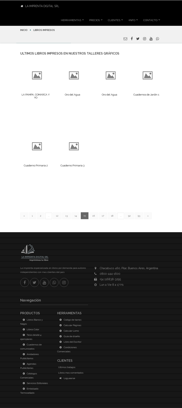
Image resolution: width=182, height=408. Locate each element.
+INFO (131, 20)
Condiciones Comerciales (67, 349)
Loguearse (66, 378)
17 (103, 215)
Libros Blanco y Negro (31, 321)
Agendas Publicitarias (28, 366)
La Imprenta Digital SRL (40, 6)
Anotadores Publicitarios (29, 356)
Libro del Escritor (69, 341)
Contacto (150, 20)
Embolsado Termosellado (29, 390)
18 (112, 215)
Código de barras (69, 319)
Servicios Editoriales (34, 383)
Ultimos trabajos (66, 367)
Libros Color (30, 329)
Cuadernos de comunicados (31, 346)
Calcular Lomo (68, 330)
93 (139, 215)
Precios (94, 20)
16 (93, 215)
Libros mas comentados (70, 372)
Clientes (114, 20)
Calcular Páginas (69, 325)
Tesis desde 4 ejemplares (30, 337)
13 (66, 215)
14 (76, 215)
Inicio (24, 30)
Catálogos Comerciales (28, 375)
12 (57, 215)
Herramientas (71, 20)
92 (129, 215)
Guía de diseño (69, 336)
